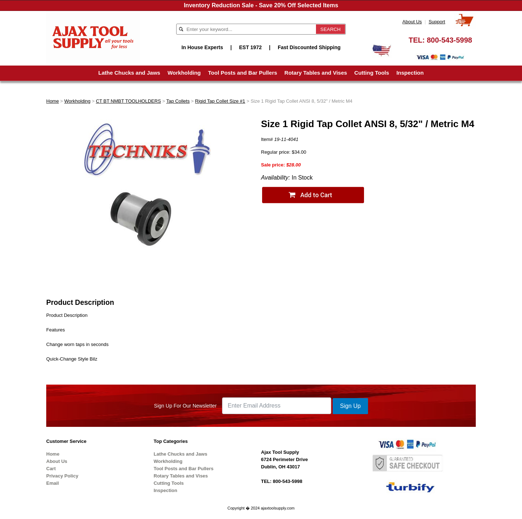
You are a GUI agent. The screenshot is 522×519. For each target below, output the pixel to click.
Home (52, 101)
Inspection (410, 73)
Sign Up (350, 406)
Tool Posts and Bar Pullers (242, 73)
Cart (51, 468)
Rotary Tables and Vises (315, 73)
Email (52, 483)
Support (436, 21)
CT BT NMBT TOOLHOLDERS (128, 101)
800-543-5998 (449, 40)
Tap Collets (178, 101)
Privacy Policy (62, 476)
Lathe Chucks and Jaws (129, 73)
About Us (412, 21)
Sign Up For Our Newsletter (185, 405)
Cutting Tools (371, 73)
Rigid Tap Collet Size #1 (220, 101)
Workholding (184, 73)
